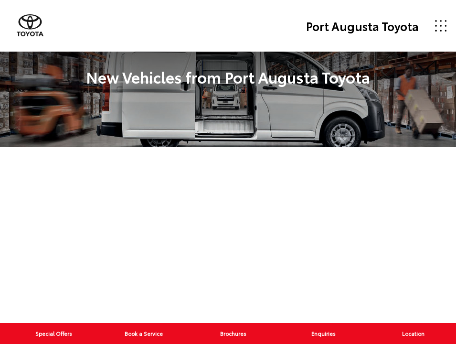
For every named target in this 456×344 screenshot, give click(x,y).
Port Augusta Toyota (362, 26)
